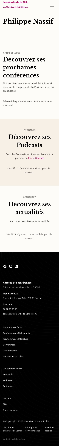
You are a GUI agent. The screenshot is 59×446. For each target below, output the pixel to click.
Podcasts (7, 380)
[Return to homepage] (15, 5)
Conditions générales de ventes (12, 429)
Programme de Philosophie (16, 333)
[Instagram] (11, 266)
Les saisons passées (13, 356)
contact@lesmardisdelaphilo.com (20, 313)
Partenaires (8, 386)
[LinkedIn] (16, 266)
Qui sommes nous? (12, 368)
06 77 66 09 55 (10, 309)
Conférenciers (10, 350)
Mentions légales (49, 429)
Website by (14, 439)
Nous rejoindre (10, 410)
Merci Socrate (36, 157)
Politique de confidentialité (32, 429)
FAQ (5, 404)
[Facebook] (5, 266)
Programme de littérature (15, 339)
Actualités (8, 374)
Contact (7, 398)
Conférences (9, 344)
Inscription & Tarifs (12, 327)
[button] (52, 5)
